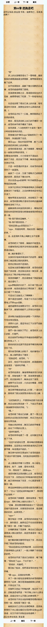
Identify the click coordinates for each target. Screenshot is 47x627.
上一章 (16, 2)
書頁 (34, 2)
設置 (8, 2)
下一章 (25, 2)
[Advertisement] (23, 43)
